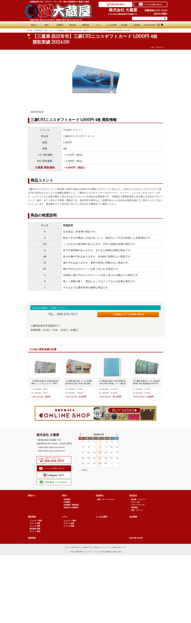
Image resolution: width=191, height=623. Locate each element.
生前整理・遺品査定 (71, 517)
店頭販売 (60, 25)
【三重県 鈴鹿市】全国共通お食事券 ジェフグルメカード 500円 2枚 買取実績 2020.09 (44, 385)
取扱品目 (72, 25)
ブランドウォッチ (138, 517)
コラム (98, 25)
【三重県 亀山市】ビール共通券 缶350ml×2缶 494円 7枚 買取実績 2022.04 (78, 385)
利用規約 (114, 559)
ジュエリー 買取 (36, 533)
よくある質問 (112, 25)
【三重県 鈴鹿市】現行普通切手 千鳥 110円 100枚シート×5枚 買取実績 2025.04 (112, 385)
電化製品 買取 (35, 541)
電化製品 (134, 520)
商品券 (61, 30)
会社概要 (124, 25)
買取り (47, 25)
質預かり (34, 25)
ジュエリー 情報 (69, 533)
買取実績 (85, 25)
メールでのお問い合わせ (153, 4)
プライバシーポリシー (104, 559)
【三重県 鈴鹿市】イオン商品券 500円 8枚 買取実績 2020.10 (146, 383)
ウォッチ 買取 (35, 538)
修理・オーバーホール (105, 512)
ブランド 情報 (68, 535)
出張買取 (66, 514)
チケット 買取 (35, 543)
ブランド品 (135, 514)
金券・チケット (50, 30)
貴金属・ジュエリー (138, 512)
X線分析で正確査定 (70, 520)
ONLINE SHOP (150, 25)
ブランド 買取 (35, 535)
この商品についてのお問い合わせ (128, 315)
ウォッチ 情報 (68, 538)
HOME (30, 30)
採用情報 (137, 25)
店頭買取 (66, 512)
